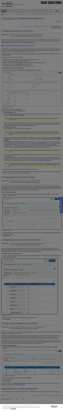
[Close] (61, 407)
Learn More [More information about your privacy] (13, 408)
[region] (31, 407)
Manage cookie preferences (54, 406)
